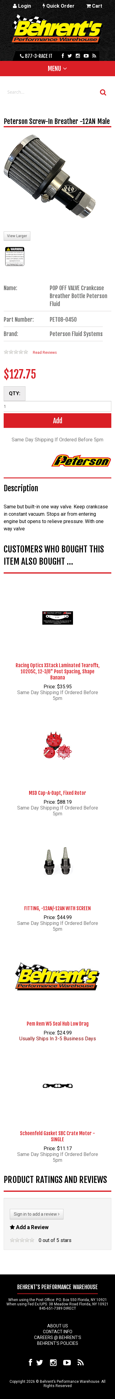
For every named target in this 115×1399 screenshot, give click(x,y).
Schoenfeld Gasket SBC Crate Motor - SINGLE (57, 1136)
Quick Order (59, 6)
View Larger (17, 236)
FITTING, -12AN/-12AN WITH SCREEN (57, 908)
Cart (94, 6)
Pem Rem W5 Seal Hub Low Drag (58, 1024)
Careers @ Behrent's (57, 1337)
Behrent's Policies (57, 1343)
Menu (54, 69)
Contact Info (57, 1331)
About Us (57, 1325)
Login (22, 6)
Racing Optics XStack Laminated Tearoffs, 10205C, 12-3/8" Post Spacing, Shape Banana (58, 671)
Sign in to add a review (36, 1214)
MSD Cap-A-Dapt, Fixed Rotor (57, 793)
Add (57, 421)
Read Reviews (45, 352)
